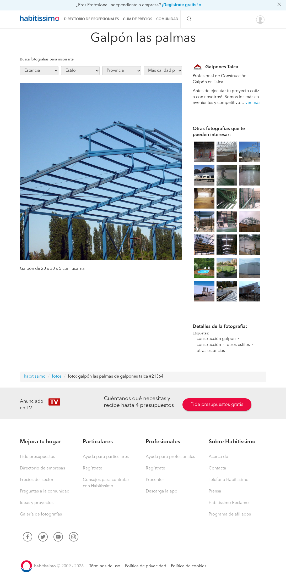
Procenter (155, 480)
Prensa (215, 491)
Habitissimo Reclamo (229, 503)
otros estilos (238, 345)
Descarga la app (161, 491)
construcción (209, 345)
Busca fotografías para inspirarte (47, 59)
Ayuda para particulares (106, 457)
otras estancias (211, 351)
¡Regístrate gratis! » (181, 5)
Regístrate (92, 468)
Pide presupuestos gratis (217, 404)
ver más (252, 103)
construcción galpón (216, 339)
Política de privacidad (145, 566)
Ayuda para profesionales (170, 457)
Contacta (217, 468)
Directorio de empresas (42, 468)
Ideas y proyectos (36, 503)
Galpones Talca (221, 67)
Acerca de (218, 457)
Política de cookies (188, 566)
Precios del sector (36, 480)
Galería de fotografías (41, 514)
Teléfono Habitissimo (229, 480)
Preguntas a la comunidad (44, 491)
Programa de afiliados (230, 514)
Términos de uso (104, 566)
